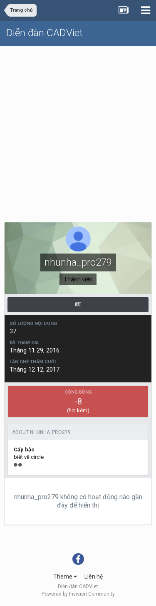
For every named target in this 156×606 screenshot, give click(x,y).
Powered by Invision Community (78, 594)
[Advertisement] (78, 128)
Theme (65, 576)
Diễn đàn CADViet (44, 33)
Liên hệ (93, 576)
